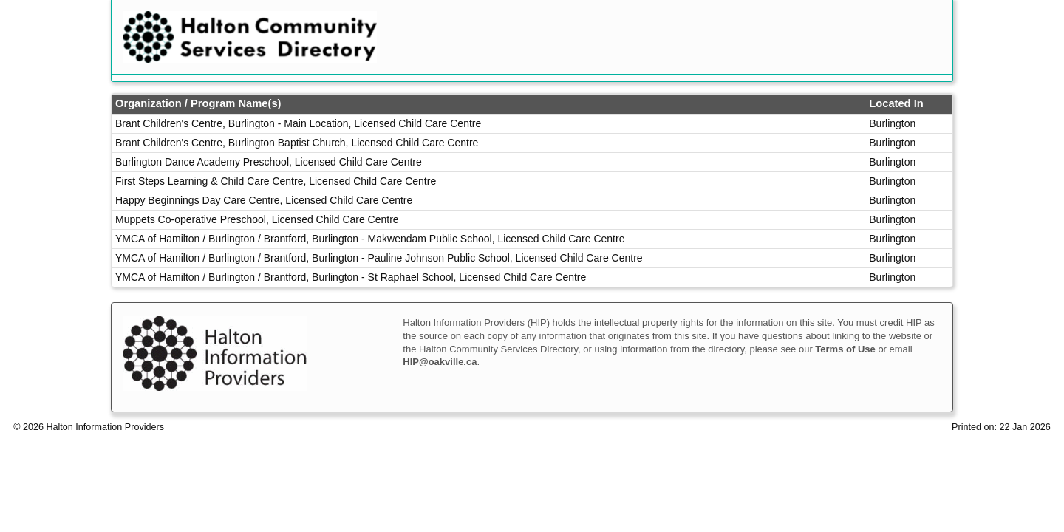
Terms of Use (845, 349)
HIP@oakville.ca (440, 361)
